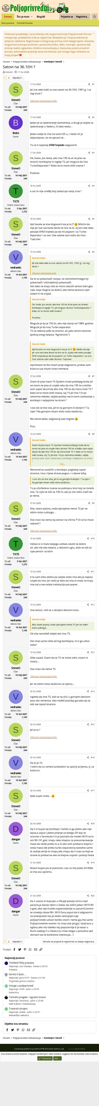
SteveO (9, 71)
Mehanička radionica (19, 1059)
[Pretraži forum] (95, 16)
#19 (92, 906)
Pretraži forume (25, 22)
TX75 (16, 245)
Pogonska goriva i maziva (21, 1024)
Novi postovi (7, 22)
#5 (93, 262)
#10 (92, 582)
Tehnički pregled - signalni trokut (27, 1041)
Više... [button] (62, 507)
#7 (93, 420)
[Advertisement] (49, 97)
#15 (92, 768)
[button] (32, 16)
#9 (93, 547)
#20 (92, 939)
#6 (93, 295)
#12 (92, 648)
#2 (93, 161)
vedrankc (15, 311)
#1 (93, 128)
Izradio (76, 1093)
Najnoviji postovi (14, 1001)
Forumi (8, 16)
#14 (92, 735)
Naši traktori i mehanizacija (22, 1047)
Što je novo (23, 16)
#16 (92, 801)
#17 (92, 834)
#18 (92, 867)
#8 (93, 477)
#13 (92, 696)
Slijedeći (17, 121)
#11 (92, 615)
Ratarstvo (14, 1036)
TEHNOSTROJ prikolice (21, 1006)
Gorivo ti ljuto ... (17, 1018)
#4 (93, 229)
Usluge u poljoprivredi (21, 1029)
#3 (93, 196)
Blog (41, 16)
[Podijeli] (89, 128)
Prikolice (13, 1013)
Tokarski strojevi (18, 1052)
